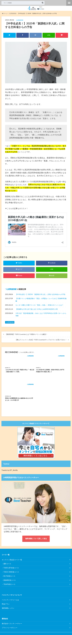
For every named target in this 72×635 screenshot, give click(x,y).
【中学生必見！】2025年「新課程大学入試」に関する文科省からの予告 (40, 294)
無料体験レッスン (8, 609)
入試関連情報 (11, 289)
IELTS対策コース (9, 577)
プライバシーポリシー (9, 628)
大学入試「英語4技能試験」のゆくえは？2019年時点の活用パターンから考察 (40, 314)
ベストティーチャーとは (10, 600)
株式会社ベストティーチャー (12, 624)
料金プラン (6, 604)
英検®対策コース (9, 581)
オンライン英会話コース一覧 (12, 560)
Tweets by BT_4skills (9, 470)
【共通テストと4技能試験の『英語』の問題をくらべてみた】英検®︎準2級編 (41, 300)
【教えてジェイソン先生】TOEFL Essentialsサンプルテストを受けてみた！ (41, 340)
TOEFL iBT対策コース (11, 568)
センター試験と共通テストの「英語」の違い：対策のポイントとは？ (39, 305)
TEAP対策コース (9, 585)
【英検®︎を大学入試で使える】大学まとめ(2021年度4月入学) (36, 309)
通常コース (7, 564)
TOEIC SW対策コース (11, 573)
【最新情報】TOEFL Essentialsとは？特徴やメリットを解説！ (26, 334)
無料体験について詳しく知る (36, 539)
